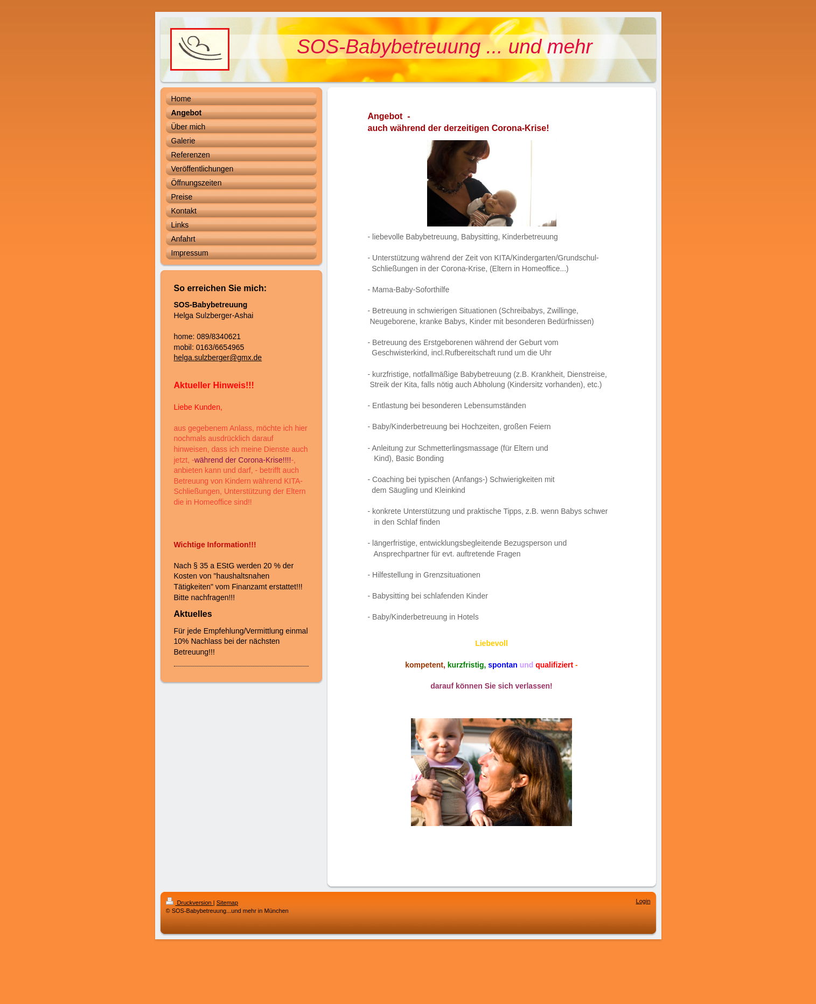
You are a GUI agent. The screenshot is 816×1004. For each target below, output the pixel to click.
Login (643, 901)
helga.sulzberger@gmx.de (218, 357)
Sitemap (227, 902)
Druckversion (189, 902)
